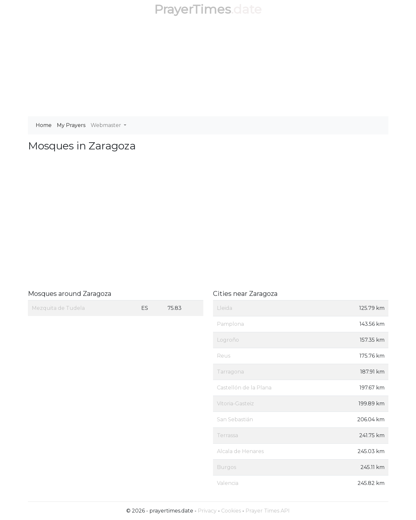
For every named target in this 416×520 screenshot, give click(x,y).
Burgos (226, 467)
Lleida (224, 308)
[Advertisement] (208, 67)
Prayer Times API (268, 511)
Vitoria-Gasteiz (235, 403)
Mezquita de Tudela (58, 308)
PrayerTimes (192, 9)
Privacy (207, 511)
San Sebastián (235, 419)
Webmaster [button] (106, 125)
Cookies (231, 511)
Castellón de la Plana (244, 388)
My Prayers (71, 125)
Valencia (227, 483)
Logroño (228, 340)
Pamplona (230, 324)
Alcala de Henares (240, 451)
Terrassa (227, 435)
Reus (223, 356)
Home (44, 125)
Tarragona (230, 372)
